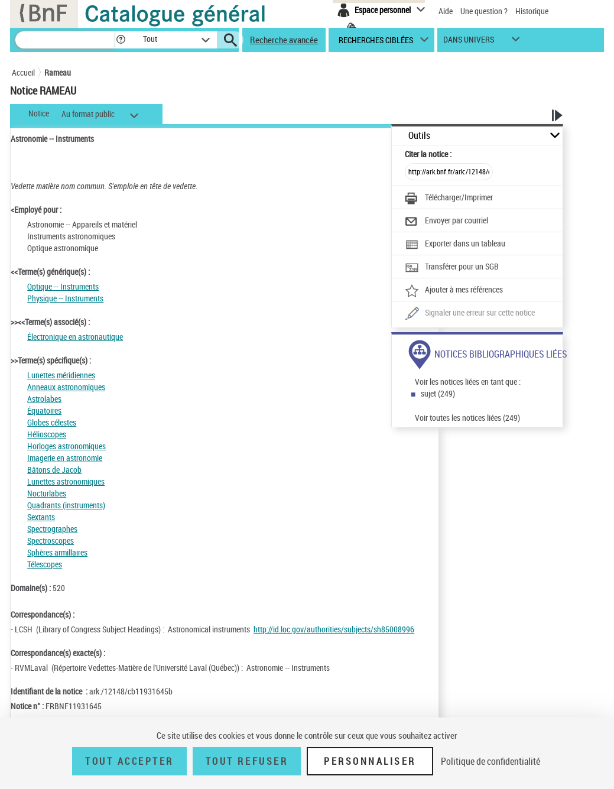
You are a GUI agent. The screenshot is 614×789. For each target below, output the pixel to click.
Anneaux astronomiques (66, 386)
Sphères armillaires (57, 552)
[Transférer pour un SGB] (452, 268)
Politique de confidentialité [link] (490, 761)
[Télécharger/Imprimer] (449, 198)
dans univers (468, 42)
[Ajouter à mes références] (454, 291)
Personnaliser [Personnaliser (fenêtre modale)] (370, 761)
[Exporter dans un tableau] (455, 245)
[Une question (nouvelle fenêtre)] (470, 314)
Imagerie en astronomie (64, 457)
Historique (531, 11)
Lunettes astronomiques (66, 481)
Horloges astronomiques (66, 446)
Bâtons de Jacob (54, 469)
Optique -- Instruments (63, 286)
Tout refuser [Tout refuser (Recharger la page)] (247, 761)
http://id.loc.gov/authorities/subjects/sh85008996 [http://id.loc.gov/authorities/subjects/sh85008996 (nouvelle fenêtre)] (334, 629)
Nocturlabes (46, 493)
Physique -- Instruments (65, 298)
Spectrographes (52, 528)
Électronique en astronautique (75, 336)
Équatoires (44, 410)
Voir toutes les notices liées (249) (467, 417)
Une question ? (484, 11)
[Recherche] (65, 39)
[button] (120, 39)
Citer (428, 154)
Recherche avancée (284, 40)
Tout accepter (129, 761)
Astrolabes (44, 398)
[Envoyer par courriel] (446, 222)
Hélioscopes (46, 434)
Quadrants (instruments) (66, 505)
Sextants (41, 516)
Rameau (57, 72)
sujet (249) (438, 393)
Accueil (23, 72)
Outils (419, 135)
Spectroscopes (50, 540)
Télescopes (44, 564)
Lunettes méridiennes (61, 375)
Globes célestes (51, 422)
